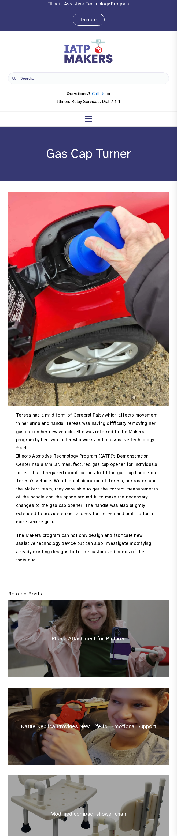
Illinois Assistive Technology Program (88, 4)
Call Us (99, 93)
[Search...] (88, 78)
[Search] (14, 78)
